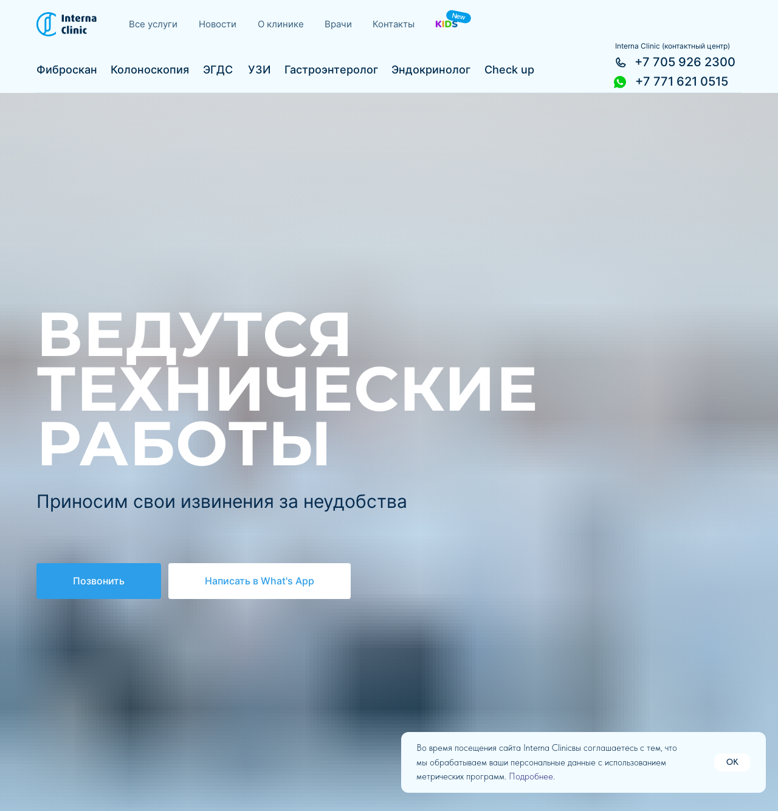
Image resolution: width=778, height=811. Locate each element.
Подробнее (531, 776)
